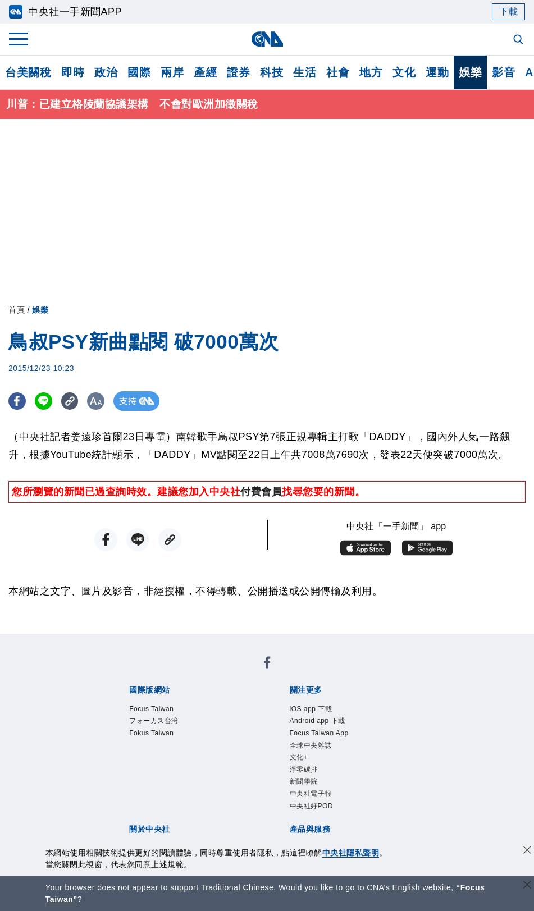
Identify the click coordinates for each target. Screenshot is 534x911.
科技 (271, 72)
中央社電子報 (227, 719)
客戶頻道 (169, 795)
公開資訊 (210, 750)
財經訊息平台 (304, 795)
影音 (503, 72)
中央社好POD (290, 719)
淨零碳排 (133, 719)
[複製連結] (75, 402)
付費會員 (261, 492)
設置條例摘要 (262, 750)
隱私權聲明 (133, 765)
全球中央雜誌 (368, 704)
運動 (437, 72)
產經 (205, 72)
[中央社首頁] (267, 39)
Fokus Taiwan (276, 674)
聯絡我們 (179, 765)
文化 (404, 72)
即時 (72, 72)
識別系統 (169, 750)
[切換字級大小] (104, 402)
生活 (304, 72)
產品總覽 (127, 795)
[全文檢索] (519, 40)
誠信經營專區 (387, 750)
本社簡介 (127, 750)
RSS (118, 810)
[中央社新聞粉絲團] (110, 643)
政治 (105, 72)
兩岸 (172, 72)
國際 (138, 72)
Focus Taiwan (139, 674)
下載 (508, 11)
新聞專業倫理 (325, 750)
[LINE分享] (47, 402)
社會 (337, 72)
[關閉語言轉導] (527, 886)
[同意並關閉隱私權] (527, 851)
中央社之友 (393, 795)
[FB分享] (18, 402)
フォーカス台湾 (208, 674)
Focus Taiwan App (293, 704)
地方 (370, 72)
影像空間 (210, 795)
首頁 (16, 310)
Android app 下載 (209, 704)
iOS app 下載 (138, 704)
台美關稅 (28, 72)
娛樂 (470, 72)
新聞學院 (175, 719)
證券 (238, 72)
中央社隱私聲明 (351, 852)
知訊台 (351, 795)
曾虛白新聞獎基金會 (153, 840)
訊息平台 (252, 795)
